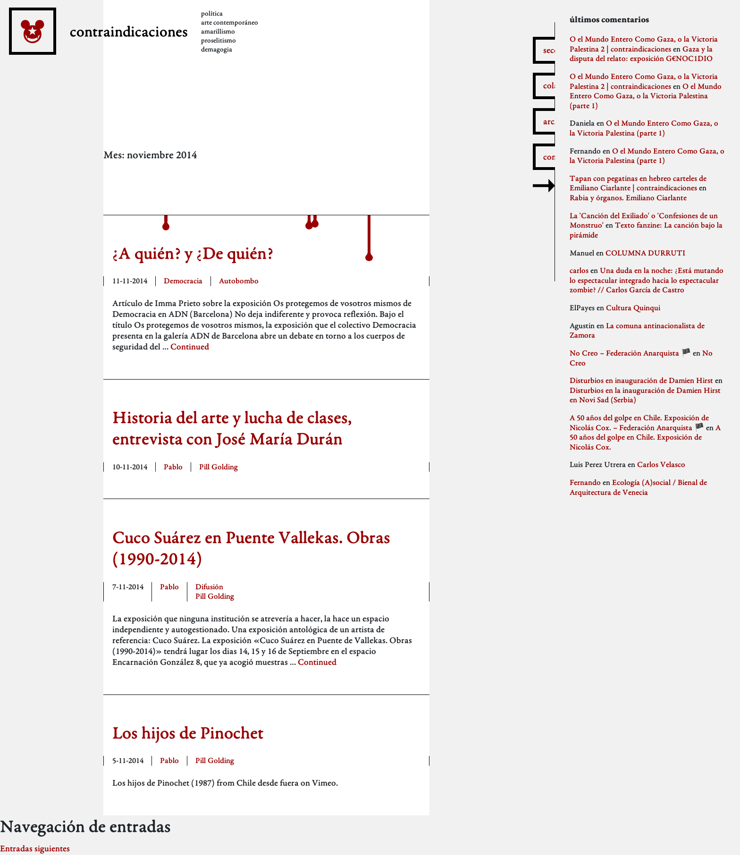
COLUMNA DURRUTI (645, 253)
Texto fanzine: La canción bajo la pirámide (646, 230)
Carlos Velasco (661, 464)
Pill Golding (218, 467)
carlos (579, 270)
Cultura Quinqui (633, 308)
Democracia (183, 281)
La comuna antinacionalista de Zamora (637, 330)
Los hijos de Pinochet (187, 732)
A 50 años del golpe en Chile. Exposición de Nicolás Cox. (645, 437)
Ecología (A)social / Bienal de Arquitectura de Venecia (638, 487)
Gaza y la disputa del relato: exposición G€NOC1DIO (641, 54)
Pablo (173, 467)
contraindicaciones (163, 46)
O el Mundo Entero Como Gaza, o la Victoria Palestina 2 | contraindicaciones (644, 44)
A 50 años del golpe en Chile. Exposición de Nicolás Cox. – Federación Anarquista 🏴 (639, 422)
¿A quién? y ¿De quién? (192, 252)
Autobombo (239, 281)
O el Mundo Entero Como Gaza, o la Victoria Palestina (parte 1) (646, 95)
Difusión (209, 587)
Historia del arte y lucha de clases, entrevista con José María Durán (232, 427)
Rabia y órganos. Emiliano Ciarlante (628, 198)
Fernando (585, 482)
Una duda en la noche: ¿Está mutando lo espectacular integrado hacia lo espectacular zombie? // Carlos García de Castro (646, 280)
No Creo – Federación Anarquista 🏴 (630, 353)
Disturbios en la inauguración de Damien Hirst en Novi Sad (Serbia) (645, 395)
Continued (189, 346)
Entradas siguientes (35, 848)
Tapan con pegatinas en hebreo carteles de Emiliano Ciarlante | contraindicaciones (638, 183)
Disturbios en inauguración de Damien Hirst (641, 380)
